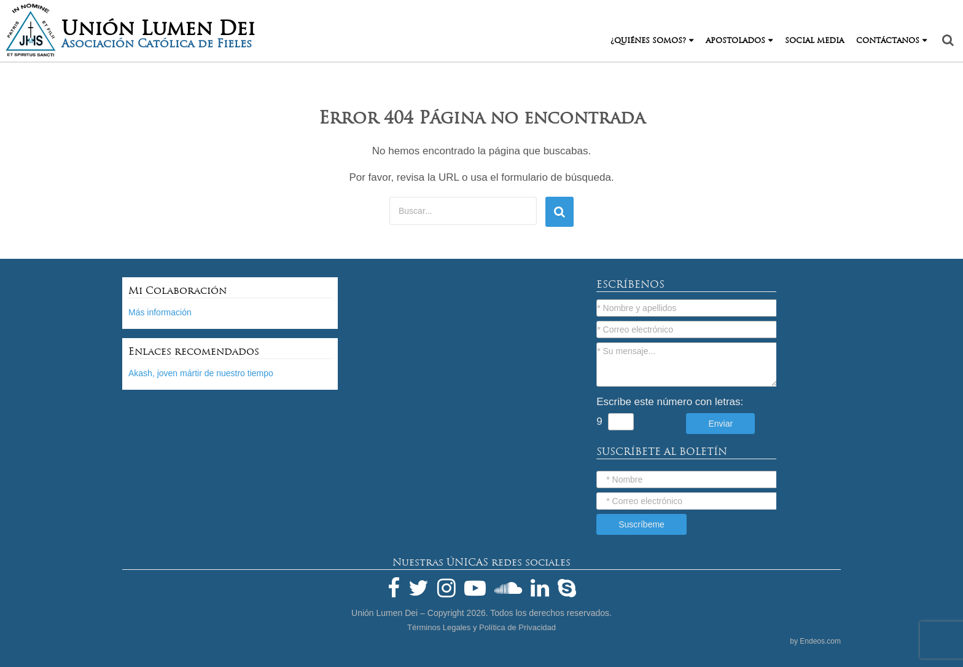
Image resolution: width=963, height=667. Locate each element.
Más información (160, 312)
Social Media (814, 40)
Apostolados (735, 40)
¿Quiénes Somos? (648, 40)
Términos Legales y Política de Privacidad (481, 627)
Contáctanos (887, 40)
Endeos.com (820, 641)
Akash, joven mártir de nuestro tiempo (200, 373)
